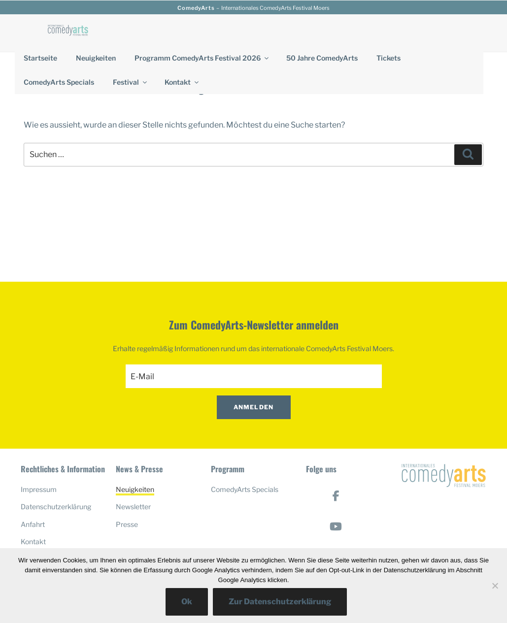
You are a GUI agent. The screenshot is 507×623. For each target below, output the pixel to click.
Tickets (388, 58)
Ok (186, 601)
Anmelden (254, 407)
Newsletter (133, 506)
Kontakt (182, 82)
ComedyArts (196, 7)
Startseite (40, 58)
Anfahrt (33, 524)
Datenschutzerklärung (56, 506)
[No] (495, 585)
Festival (130, 82)
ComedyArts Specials (59, 82)
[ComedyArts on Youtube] (336, 526)
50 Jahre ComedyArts (322, 58)
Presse (127, 524)
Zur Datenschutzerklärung (280, 601)
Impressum (39, 489)
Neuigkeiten (96, 58)
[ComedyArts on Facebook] (336, 496)
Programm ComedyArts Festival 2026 (202, 58)
